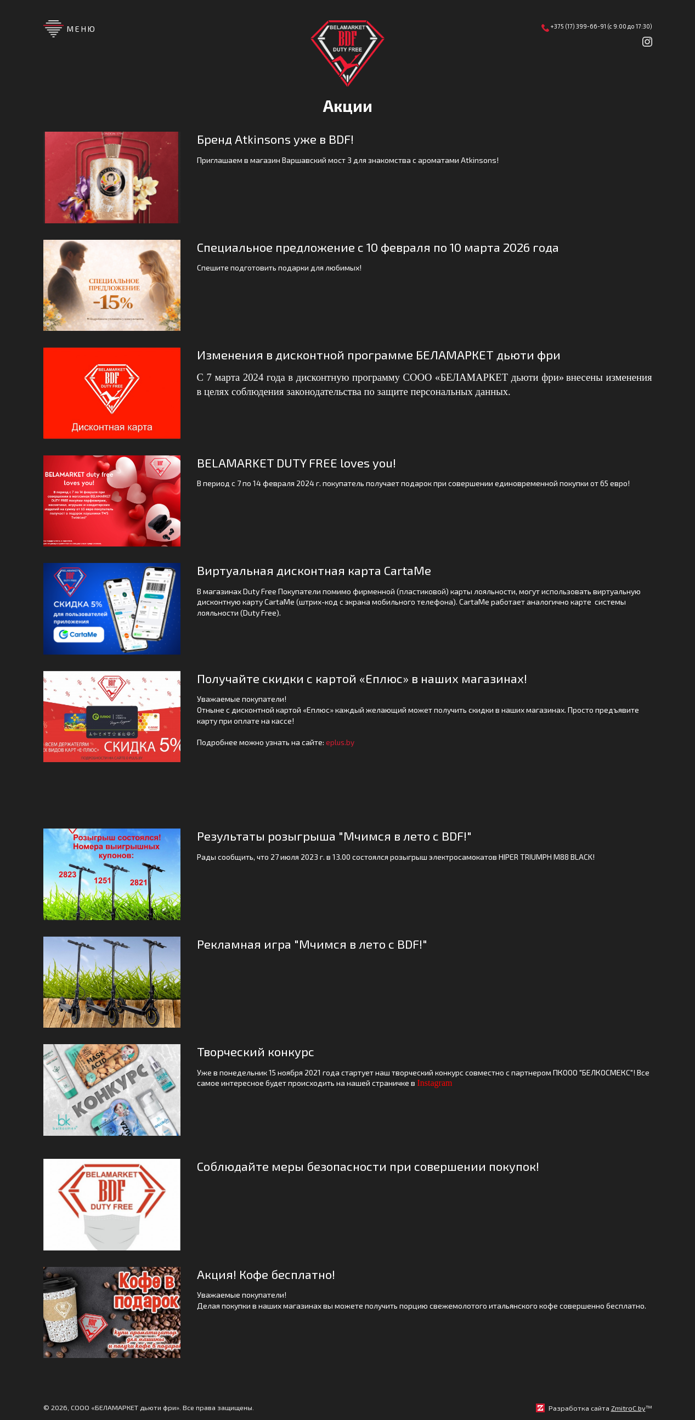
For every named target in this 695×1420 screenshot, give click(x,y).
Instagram (435, 1084)
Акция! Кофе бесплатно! (269, 1275)
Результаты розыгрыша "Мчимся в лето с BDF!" (340, 836)
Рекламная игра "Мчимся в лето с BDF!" (318, 945)
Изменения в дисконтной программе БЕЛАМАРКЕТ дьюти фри (386, 355)
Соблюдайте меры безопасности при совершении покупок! (376, 1167)
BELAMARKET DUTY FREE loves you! (302, 463)
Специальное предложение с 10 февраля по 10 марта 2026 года (389, 247)
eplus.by (340, 742)
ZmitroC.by (628, 1409)
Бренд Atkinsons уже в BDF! (279, 139)
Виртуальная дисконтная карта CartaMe (321, 570)
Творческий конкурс (258, 1052)
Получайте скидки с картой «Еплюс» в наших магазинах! (370, 678)
